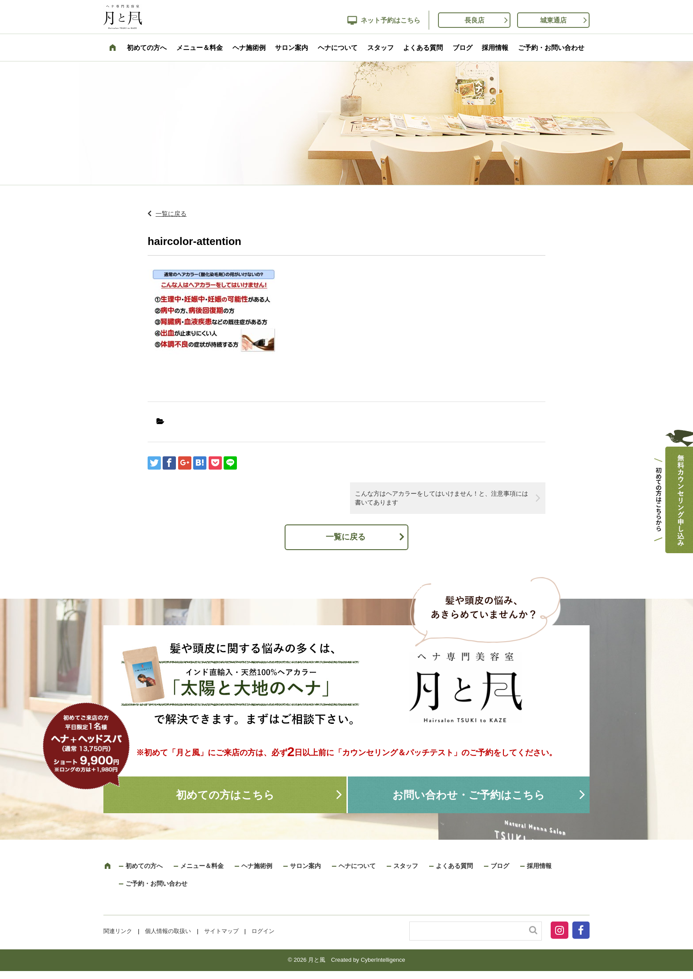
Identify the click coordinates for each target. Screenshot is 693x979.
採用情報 (495, 47)
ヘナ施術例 (249, 47)
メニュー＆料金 (199, 47)
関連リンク (117, 931)
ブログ (462, 47)
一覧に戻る (171, 213)
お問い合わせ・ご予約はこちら (468, 795)
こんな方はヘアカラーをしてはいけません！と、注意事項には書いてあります (441, 498)
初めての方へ (147, 47)
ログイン (262, 931)
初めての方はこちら (225, 795)
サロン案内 (291, 47)
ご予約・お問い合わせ (551, 47)
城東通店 (553, 20)
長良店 (474, 20)
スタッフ (380, 47)
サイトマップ (221, 931)
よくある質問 (423, 47)
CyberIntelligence (383, 959)
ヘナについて (338, 47)
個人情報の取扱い (168, 931)
